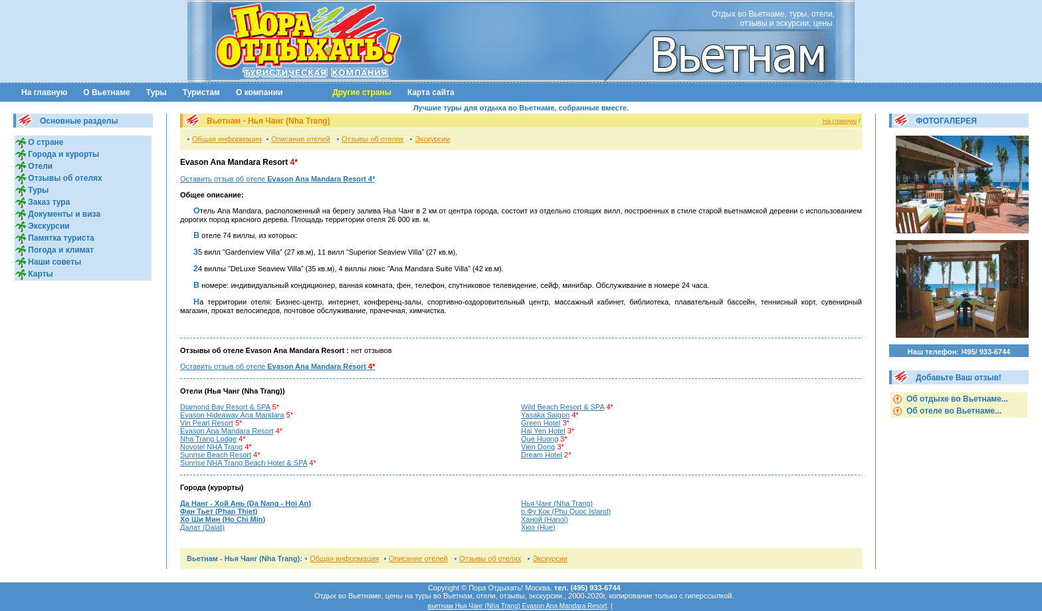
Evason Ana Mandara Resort (227, 431)
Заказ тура (48, 202)
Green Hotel (540, 423)
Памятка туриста (60, 238)
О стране (44, 142)
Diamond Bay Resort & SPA (225, 407)
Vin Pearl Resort (206, 423)
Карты (39, 274)
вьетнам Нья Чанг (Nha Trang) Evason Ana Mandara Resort (517, 606)
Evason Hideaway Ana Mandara (232, 415)
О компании (259, 92)
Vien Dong (538, 447)
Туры (156, 92)
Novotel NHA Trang (211, 447)
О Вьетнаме (106, 92)
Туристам (201, 92)
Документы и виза (63, 214)
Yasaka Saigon (545, 415)
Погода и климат (60, 250)
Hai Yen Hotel (543, 431)
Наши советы (53, 262)
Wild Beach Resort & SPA (562, 407)
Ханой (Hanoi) (544, 519)
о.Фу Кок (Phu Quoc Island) (566, 511)
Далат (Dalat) (202, 527)
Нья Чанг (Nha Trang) (557, 503)
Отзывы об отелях (64, 178)
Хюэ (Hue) (538, 527)
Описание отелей (300, 139)
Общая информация (227, 139)
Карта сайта (431, 92)
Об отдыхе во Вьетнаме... (956, 399)
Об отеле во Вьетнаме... (952, 411)
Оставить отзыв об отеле (277, 179)
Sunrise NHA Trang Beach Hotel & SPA (243, 463)
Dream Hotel (541, 455)
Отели (39, 166)
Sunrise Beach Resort (215, 455)
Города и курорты (62, 154)
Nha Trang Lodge (208, 439)
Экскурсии (48, 226)
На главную (44, 92)
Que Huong (539, 439)
